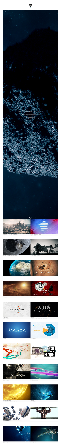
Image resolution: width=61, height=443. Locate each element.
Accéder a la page (30, 117)
